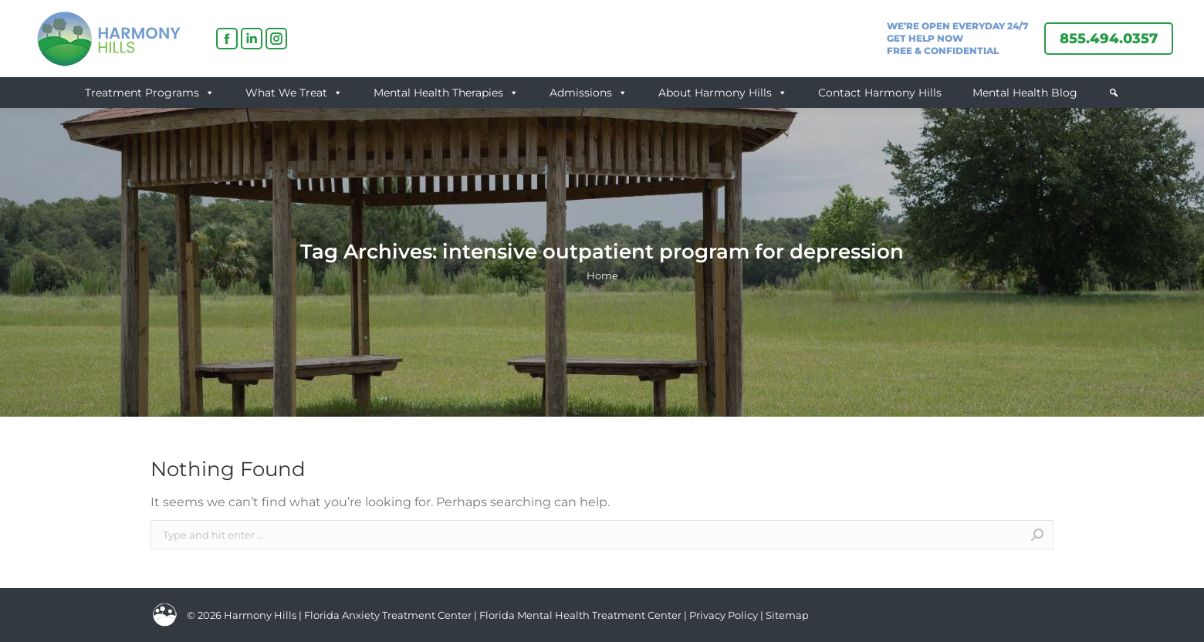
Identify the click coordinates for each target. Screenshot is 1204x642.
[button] (1114, 92)
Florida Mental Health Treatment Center (580, 615)
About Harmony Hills (722, 92)
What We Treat (294, 92)
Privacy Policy (724, 615)
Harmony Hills (260, 615)
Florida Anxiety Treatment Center (388, 615)
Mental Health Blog (1024, 93)
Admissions (588, 92)
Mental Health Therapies (446, 92)
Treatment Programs (150, 92)
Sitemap (787, 615)
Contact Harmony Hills (880, 93)
